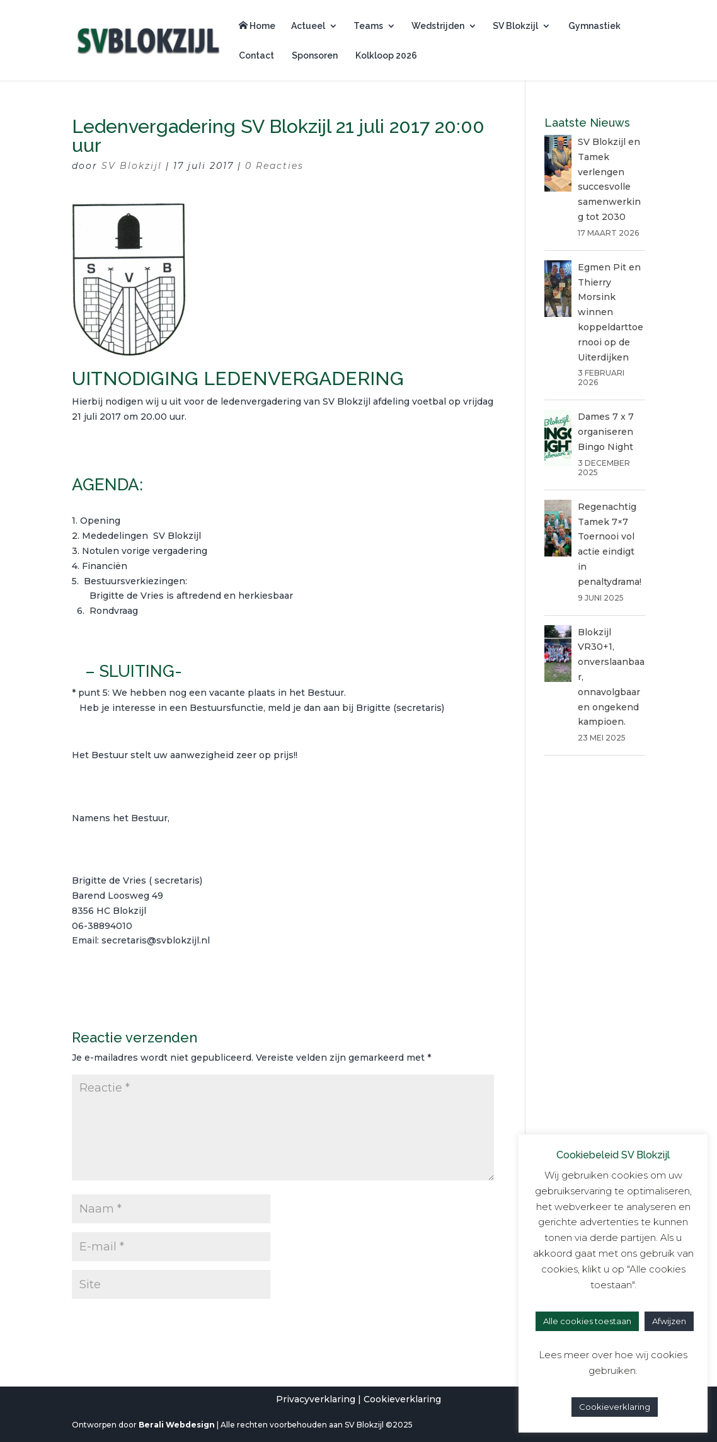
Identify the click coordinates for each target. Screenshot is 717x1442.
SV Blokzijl (515, 26)
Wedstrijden (437, 26)
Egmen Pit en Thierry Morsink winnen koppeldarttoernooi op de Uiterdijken (610, 312)
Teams (368, 26)
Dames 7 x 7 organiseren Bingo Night (606, 432)
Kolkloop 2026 (385, 56)
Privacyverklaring (315, 1399)
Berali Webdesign (177, 1424)
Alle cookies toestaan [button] (587, 1321)
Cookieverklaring (402, 1399)
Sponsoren (314, 56)
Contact (256, 56)
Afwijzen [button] (669, 1321)
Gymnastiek (593, 26)
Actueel (308, 26)
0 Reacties (274, 165)
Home (257, 26)
